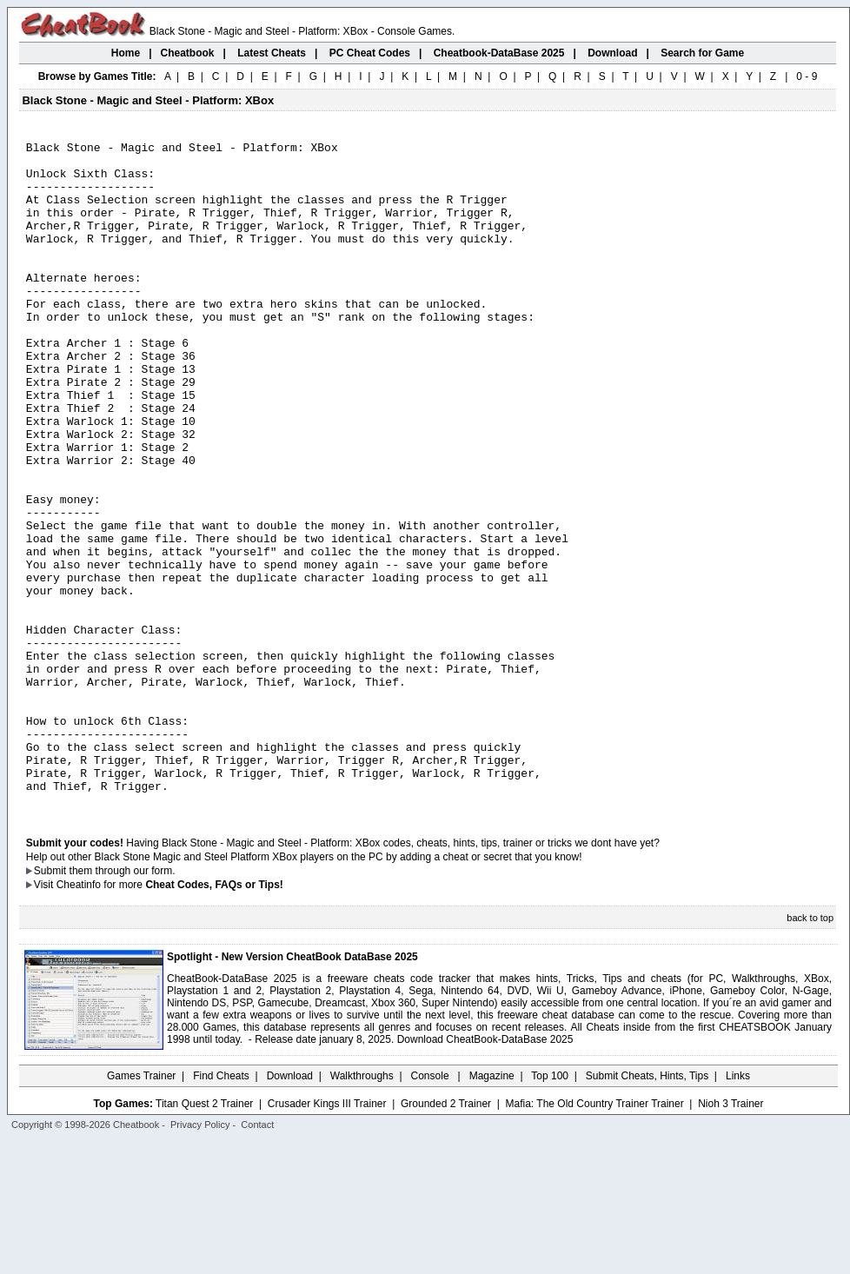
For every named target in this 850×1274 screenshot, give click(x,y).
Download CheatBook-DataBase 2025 (485, 1172)
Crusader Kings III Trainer (327, 1237)
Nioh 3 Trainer (730, 1237)
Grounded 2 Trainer (446, 1237)
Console (431, 1209)
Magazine (492, 1209)
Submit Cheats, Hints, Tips (647, 1209)
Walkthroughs (362, 1209)
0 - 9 (806, 76)
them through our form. (123, 1004)
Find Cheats (221, 1209)
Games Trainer (141, 1209)
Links (738, 1209)
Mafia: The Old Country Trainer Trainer (595, 1237)
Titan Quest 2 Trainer (204, 1237)
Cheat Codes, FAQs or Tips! (213, 1018)
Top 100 (549, 1209)
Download (290, 1209)
